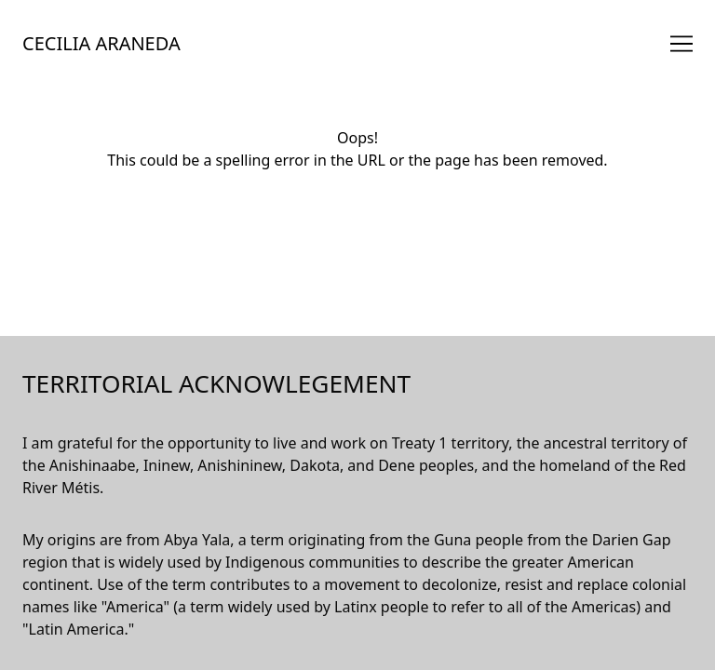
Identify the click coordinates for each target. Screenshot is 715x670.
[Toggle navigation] (681, 44)
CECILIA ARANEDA (101, 43)
